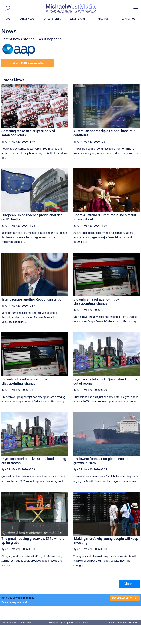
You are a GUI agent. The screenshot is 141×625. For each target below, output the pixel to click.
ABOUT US (103, 18)
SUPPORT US (128, 18)
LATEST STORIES (52, 18)
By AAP (5, 141)
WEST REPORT (77, 18)
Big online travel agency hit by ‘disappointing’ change (96, 301)
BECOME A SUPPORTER (124, 598)
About (112, 622)
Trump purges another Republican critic (31, 299)
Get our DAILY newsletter (27, 63)
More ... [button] (129, 584)
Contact (122, 622)
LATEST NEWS (26, 18)
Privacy (133, 622)
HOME (7, 18)
